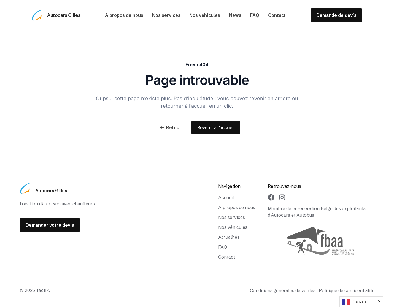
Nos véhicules (204, 15)
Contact (277, 15)
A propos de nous (124, 15)
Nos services (166, 15)
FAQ (254, 15)
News (235, 15)
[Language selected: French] (361, 301)
